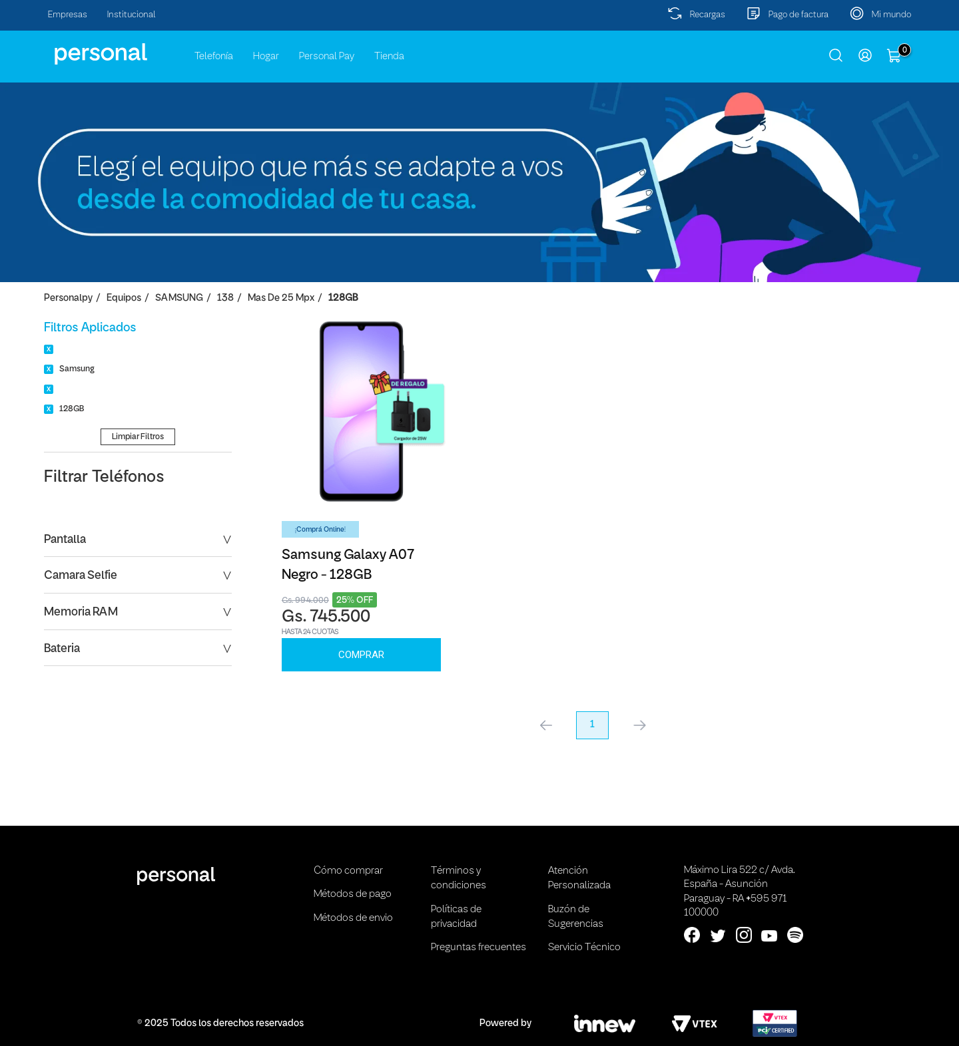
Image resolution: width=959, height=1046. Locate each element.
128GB (343, 298)
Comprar (361, 655)
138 (225, 298)
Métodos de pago (353, 894)
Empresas (67, 15)
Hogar (266, 56)
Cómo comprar (348, 871)
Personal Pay (326, 56)
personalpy (68, 298)
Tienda (389, 56)
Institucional (131, 15)
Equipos (124, 298)
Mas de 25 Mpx (281, 298)
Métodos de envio (353, 918)
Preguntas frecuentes (478, 947)
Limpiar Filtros (138, 436)
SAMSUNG (179, 298)
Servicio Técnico (584, 947)
